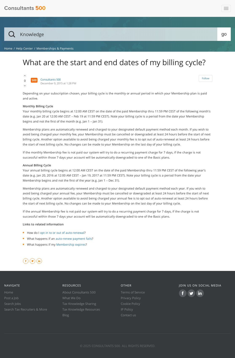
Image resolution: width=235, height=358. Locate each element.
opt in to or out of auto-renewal (62, 233)
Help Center (24, 48)
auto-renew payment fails (74, 239)
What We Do (71, 298)
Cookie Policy (130, 303)
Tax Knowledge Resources (81, 309)
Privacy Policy (131, 298)
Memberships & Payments (55, 48)
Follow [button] (205, 78)
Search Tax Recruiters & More (25, 309)
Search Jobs (12, 303)
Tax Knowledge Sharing (79, 303)
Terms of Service (133, 292)
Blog (65, 315)
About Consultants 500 (79, 292)
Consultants (25, 8)
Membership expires (71, 244)
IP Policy (127, 309)
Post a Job (11, 298)
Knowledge (8, 48)
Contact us (128, 315)
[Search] (117, 34)
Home (8, 292)
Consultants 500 (50, 79)
